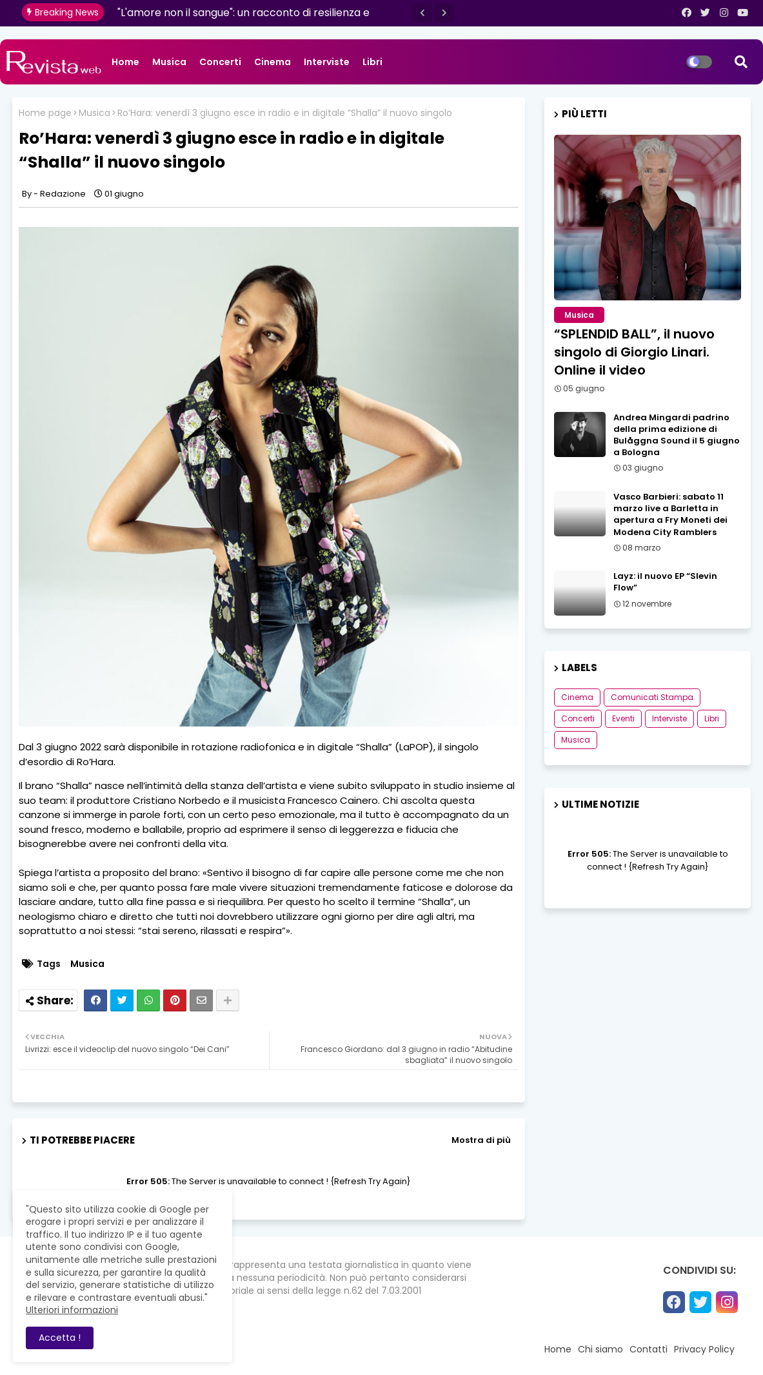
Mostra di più (481, 1140)
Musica (169, 61)
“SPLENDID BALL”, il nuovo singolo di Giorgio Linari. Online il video (634, 352)
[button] (422, 13)
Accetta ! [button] (60, 1337)
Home (125, 61)
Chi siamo (600, 1349)
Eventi (623, 718)
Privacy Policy (704, 1349)
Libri (372, 61)
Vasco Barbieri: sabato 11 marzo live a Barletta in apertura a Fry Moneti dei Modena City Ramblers (670, 514)
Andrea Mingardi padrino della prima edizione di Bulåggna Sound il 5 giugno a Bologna (676, 435)
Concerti (220, 61)
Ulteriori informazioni (72, 1309)
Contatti (648, 1349)
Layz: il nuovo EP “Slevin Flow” (665, 582)
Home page (45, 113)
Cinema (272, 61)
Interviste (327, 61)
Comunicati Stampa (652, 697)
